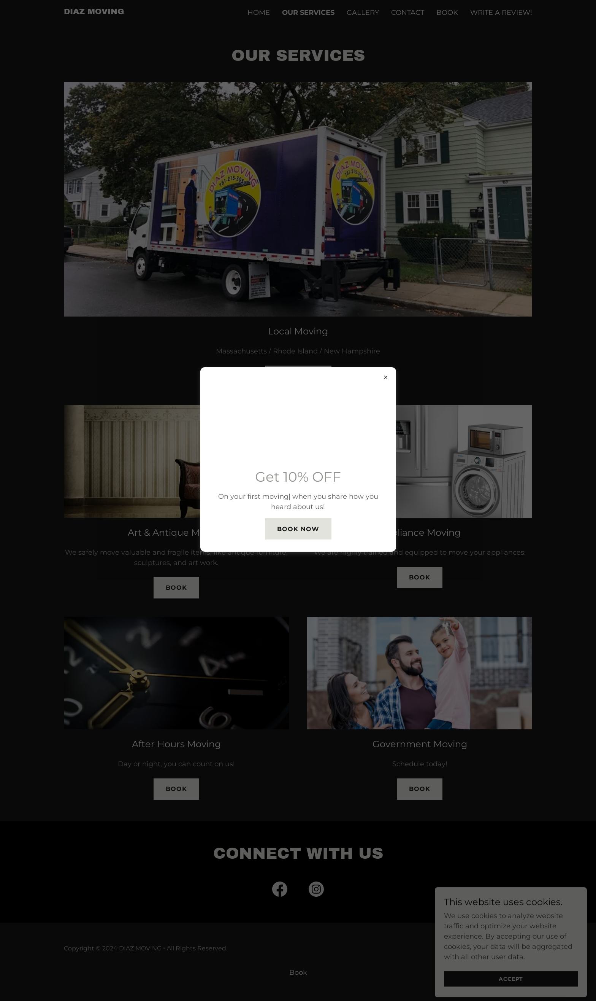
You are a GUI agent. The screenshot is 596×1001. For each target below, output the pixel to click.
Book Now (298, 529)
